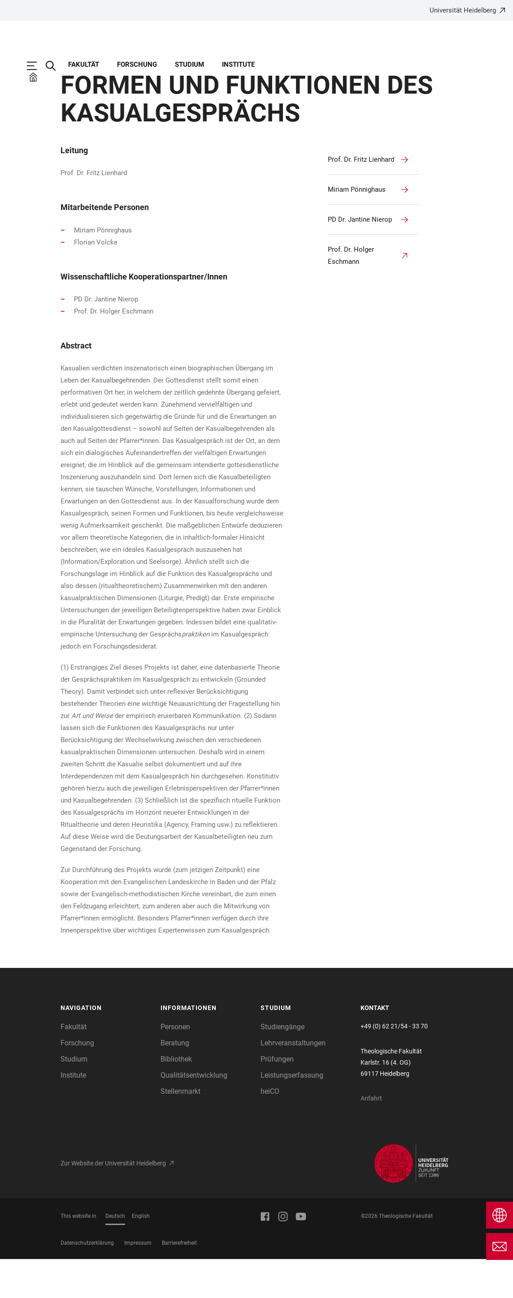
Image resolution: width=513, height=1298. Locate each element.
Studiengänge (282, 1066)
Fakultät (83, 64)
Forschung (137, 64)
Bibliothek (176, 1098)
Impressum (138, 1282)
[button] (106, 1047)
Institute (238, 64)
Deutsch (115, 1255)
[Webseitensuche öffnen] (55, 66)
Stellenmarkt (180, 1130)
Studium (189, 64)
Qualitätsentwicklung (194, 1114)
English (141, 1255)
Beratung (175, 1082)
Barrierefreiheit (179, 1282)
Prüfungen (277, 1098)
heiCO (270, 1130)
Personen (175, 1066)
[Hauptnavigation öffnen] (36, 66)
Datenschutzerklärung (87, 1282)
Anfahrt (371, 1137)
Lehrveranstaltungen (293, 1082)
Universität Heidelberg (463, 10)
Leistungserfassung (292, 1114)
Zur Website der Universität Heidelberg (113, 1202)
